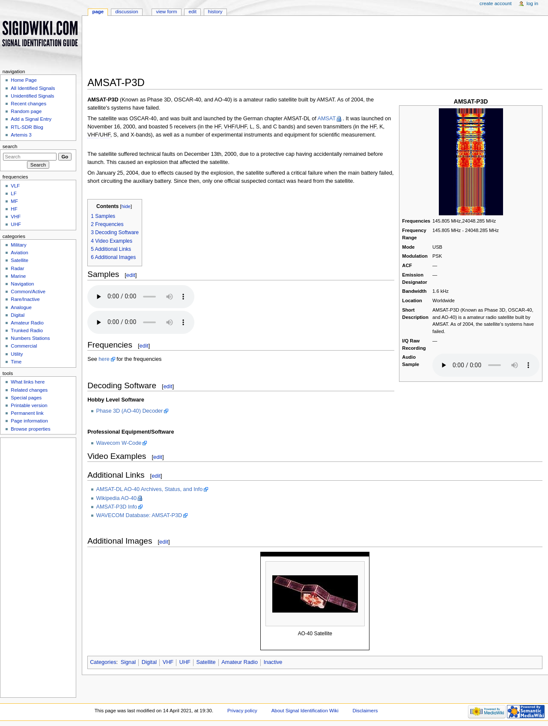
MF (14, 201)
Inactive (273, 662)
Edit (192, 11)
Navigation (22, 283)
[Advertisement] (315, 49)
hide (126, 206)
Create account (496, 3)
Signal (128, 662)
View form (166, 11)
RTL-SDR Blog (27, 127)
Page (98, 11)
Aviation (19, 252)
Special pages (26, 397)
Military (18, 244)
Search (10, 146)
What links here (28, 381)
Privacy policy (242, 710)
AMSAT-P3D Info (116, 507)
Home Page (23, 80)
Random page (26, 111)
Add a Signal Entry (31, 119)
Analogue (21, 307)
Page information (29, 420)
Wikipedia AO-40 (116, 498)
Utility (17, 354)
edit (130, 275)
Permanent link (27, 413)
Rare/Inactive (25, 299)
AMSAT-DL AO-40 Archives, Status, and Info (149, 489)
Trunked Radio (27, 330)
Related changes (29, 390)
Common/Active (28, 291)
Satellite (206, 662)
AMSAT (327, 119)
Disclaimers (365, 710)
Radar (17, 268)
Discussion (126, 11)
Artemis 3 (21, 134)
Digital (149, 662)
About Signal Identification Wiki (305, 710)
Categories (103, 662)
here (103, 359)
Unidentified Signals (32, 95)
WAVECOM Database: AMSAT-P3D (139, 515)
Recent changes (28, 103)
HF (14, 208)
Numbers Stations (30, 338)
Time (16, 361)
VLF (15, 185)
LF (13, 193)
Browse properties (30, 428)
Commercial (24, 345)
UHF (185, 662)
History (215, 11)
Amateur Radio (239, 662)
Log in (532, 3)
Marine (18, 276)
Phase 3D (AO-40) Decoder (129, 411)
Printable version (29, 405)
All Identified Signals (33, 88)
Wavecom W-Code (119, 443)
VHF (168, 662)
